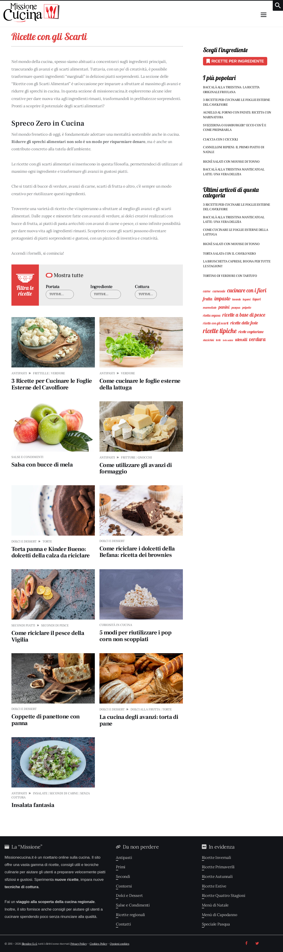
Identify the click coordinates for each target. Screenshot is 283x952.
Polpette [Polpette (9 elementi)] (246, 307)
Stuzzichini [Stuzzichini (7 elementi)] (208, 340)
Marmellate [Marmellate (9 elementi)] (209, 307)
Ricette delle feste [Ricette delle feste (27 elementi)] (244, 323)
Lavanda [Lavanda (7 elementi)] (236, 299)
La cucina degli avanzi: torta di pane (138, 720)
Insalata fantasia (32, 805)
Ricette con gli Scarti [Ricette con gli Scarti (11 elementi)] (215, 323)
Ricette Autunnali (217, 876)
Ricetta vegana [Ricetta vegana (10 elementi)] (212, 315)
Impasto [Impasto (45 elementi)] (222, 298)
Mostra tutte (68, 275)
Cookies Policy (98, 943)
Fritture (128, 458)
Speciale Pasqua (216, 924)
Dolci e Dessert (24, 541)
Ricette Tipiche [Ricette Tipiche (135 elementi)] (219, 330)
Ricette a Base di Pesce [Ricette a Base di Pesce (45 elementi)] (243, 314)
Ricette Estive (214, 886)
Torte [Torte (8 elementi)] (218, 340)
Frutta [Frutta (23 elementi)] (207, 299)
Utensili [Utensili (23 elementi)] (241, 339)
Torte (47, 541)
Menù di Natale (215, 905)
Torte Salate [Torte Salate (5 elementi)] (228, 340)
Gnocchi (145, 458)
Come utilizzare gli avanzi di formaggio (135, 468)
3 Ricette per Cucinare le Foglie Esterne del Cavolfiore (51, 384)
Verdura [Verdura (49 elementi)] (257, 339)
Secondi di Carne (64, 793)
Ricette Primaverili (218, 866)
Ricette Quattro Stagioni (223, 895)
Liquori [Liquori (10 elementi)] (257, 299)
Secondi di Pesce (55, 625)
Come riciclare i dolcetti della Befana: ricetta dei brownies (137, 552)
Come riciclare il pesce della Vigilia (47, 636)
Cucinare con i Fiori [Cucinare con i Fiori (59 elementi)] (247, 290)
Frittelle (41, 373)
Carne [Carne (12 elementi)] (207, 291)
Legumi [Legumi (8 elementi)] (247, 299)
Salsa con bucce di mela (42, 465)
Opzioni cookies (119, 943)
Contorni (124, 886)
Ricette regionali (130, 914)
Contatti (123, 924)
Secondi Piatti (23, 625)
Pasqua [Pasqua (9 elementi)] (236, 307)
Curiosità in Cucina (115, 625)
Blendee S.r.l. (29, 943)
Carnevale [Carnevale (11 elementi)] (219, 291)
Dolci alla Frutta (145, 709)
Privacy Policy (78, 943)
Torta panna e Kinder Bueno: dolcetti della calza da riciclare (50, 552)
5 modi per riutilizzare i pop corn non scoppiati (135, 636)
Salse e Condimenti (27, 457)
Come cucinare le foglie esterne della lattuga (140, 384)
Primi (120, 866)
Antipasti (19, 373)
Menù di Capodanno (219, 914)
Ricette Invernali (216, 857)
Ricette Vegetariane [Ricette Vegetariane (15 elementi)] (251, 331)
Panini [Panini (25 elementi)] (224, 307)
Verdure (58, 373)
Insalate (40, 793)
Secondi (123, 876)
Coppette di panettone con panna (45, 720)
